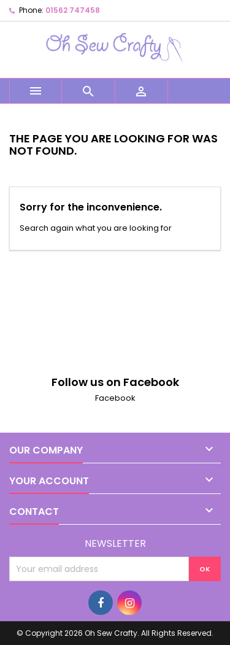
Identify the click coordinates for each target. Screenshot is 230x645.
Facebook (115, 398)
